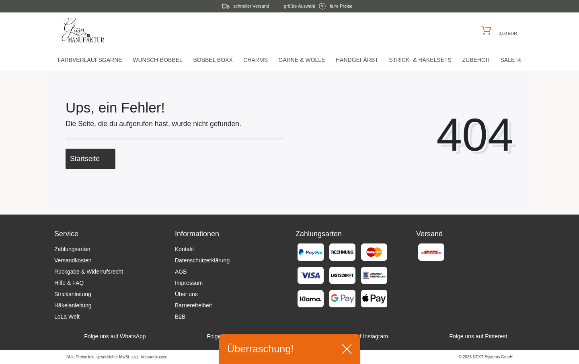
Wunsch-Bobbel (158, 60)
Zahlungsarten (72, 249)
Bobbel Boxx (212, 60)
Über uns (186, 294)
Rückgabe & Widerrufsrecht (88, 271)
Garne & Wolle (302, 60)
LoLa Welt (67, 316)
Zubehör (475, 60)
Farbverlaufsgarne (89, 60)
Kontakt (184, 249)
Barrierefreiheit (193, 305)
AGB (181, 271)
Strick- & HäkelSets (420, 60)
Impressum (189, 283)
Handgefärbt (357, 60)
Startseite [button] (90, 159)
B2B (180, 316)
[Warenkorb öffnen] (498, 30)
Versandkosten (73, 260)
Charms (255, 60)
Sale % (510, 60)
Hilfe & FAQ (69, 283)
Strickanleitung (72, 294)
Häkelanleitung (73, 305)
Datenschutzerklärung (202, 260)
